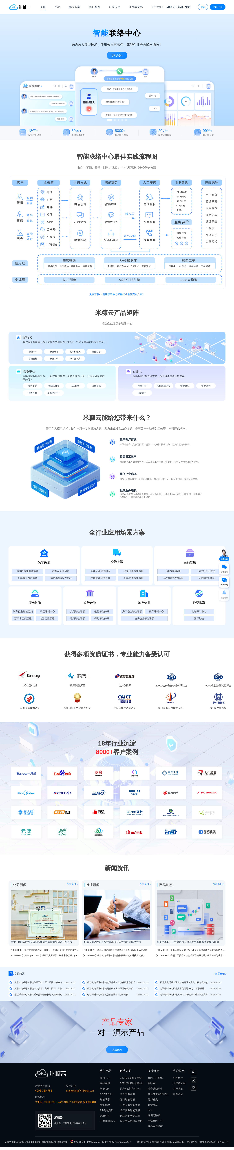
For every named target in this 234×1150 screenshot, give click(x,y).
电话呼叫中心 (155, 1120)
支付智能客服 (77, 611)
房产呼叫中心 (156, 611)
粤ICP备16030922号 (120, 1142)
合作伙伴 (178, 1078)
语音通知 (184, 385)
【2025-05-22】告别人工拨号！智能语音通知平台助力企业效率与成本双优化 (192, 955)
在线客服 (96, 385)
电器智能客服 (47, 618)
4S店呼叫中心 (47, 611)
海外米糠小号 (163, 385)
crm (150, 1110)
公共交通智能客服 (133, 578)
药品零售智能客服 (173, 578)
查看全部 (71, 884)
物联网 (151, 1083)
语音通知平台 (155, 1088)
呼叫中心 (32, 385)
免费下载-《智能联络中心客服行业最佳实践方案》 (117, 294)
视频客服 (32, 393)
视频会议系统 (155, 1126)
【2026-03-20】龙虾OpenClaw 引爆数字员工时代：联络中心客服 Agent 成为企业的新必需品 (54, 955)
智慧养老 (153, 1105)
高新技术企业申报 (158, 1094)
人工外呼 (75, 385)
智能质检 (32, 358)
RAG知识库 (75, 358)
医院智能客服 (173, 571)
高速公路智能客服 (100, 571)
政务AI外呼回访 (60, 571)
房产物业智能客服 (132, 611)
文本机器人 (75, 351)
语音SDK (205, 385)
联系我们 (178, 1094)
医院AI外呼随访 (206, 571)
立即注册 (218, 7)
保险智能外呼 (101, 618)
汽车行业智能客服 (23, 611)
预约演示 (117, 55)
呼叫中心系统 (155, 1078)
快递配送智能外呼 (100, 578)
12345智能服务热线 (27, 571)
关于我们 (178, 1088)
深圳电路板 (154, 1115)
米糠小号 (142, 385)
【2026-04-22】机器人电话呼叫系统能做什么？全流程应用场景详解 (114, 950)
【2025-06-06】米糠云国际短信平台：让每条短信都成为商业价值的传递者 (191, 950)
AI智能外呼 (106, 1094)
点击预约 (117, 1050)
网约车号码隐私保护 (131, 1121)
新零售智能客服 (23, 618)
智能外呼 (54, 351)
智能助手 (96, 351)
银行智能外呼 (101, 611)
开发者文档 (179, 1083)
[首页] (20, 7)
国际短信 (142, 393)
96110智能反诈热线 (61, 578)
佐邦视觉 (153, 1099)
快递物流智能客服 (133, 571)
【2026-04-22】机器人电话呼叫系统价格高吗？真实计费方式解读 (113, 955)
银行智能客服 (77, 618)
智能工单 (54, 358)
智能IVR (33, 351)
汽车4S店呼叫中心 (130, 1088)
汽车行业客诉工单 (130, 1115)
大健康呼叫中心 (206, 578)
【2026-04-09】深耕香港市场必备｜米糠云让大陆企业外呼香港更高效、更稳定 (47, 950)
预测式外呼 (54, 385)
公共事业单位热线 (28, 578)
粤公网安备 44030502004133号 (89, 1142)
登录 (203, 7)
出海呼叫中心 (53, 393)
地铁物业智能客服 (144, 618)
